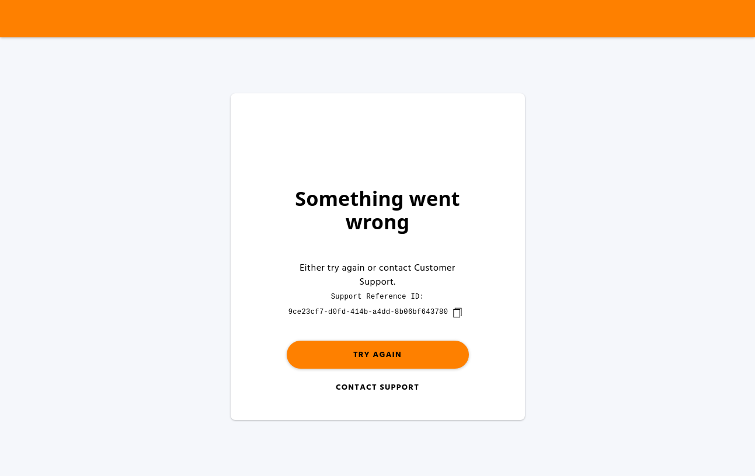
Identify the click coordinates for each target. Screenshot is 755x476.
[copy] (457, 312)
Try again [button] (377, 355)
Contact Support (377, 387)
